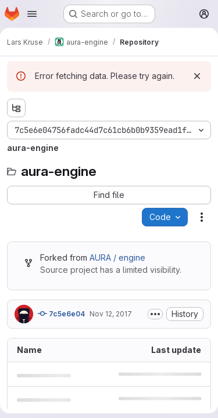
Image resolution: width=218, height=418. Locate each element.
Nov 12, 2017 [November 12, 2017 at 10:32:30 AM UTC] (111, 313)
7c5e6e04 (61, 313)
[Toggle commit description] (155, 314)
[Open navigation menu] (32, 14)
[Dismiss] (197, 76)
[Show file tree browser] (16, 108)
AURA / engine (117, 257)
